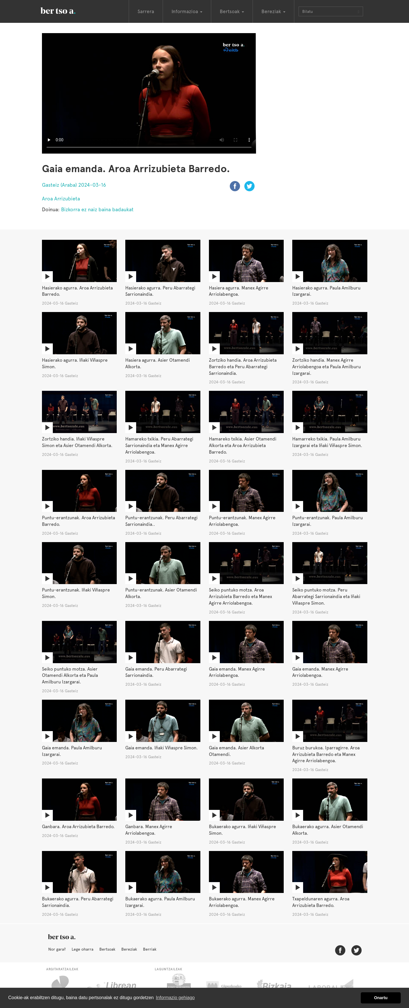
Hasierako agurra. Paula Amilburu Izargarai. (326, 291)
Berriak (149, 949)
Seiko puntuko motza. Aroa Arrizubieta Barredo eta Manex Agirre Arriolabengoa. (240, 596)
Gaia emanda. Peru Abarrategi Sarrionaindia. (156, 672)
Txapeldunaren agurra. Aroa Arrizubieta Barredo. (320, 902)
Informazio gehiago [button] (175, 997)
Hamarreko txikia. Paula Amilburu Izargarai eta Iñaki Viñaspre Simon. (327, 442)
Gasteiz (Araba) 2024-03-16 (74, 185)
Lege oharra (82, 949)
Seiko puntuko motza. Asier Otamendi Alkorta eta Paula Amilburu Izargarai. (70, 675)
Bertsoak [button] (232, 11)
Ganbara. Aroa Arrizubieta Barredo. (78, 826)
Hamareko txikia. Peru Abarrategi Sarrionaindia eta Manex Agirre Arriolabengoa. (159, 445)
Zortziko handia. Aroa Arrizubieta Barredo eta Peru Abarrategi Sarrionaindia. (243, 366)
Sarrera (146, 11)
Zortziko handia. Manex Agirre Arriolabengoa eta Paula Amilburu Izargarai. (326, 366)
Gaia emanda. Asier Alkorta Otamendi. (236, 751)
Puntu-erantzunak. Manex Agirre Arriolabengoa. (242, 521)
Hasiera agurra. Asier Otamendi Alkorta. (157, 363)
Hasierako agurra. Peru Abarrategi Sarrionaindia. (160, 291)
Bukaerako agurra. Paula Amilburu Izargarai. (160, 902)
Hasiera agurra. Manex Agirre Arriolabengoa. (238, 291)
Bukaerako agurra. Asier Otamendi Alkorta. (327, 830)
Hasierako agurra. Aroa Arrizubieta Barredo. (77, 291)
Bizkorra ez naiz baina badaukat (97, 209)
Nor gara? (57, 949)
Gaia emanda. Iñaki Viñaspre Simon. (161, 748)
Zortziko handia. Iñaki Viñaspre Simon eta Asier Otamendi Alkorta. (77, 442)
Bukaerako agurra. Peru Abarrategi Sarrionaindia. (77, 902)
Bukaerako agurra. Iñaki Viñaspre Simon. (242, 830)
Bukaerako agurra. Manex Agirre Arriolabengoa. (242, 902)
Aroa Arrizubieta (61, 199)
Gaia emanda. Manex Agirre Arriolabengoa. (237, 672)
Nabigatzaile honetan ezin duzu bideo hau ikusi (149, 93)
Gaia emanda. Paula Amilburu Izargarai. (72, 751)
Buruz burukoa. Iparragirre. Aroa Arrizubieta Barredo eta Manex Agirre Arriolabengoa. (326, 754)
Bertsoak (107, 949)
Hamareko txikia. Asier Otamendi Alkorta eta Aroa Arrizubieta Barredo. (242, 445)
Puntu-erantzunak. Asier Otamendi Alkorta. (161, 593)
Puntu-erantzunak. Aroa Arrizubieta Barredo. (78, 521)
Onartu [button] (381, 997)
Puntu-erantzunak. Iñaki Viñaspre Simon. (76, 593)
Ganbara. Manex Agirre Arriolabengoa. (148, 830)
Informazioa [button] (187, 11)
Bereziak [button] (273, 11)
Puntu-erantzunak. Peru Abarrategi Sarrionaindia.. (161, 521)
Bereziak (129, 949)
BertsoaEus (66, 10)
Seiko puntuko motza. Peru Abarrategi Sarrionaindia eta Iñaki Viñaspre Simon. (326, 596)
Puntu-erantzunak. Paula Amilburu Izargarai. (327, 521)
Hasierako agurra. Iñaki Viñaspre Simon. (75, 363)
